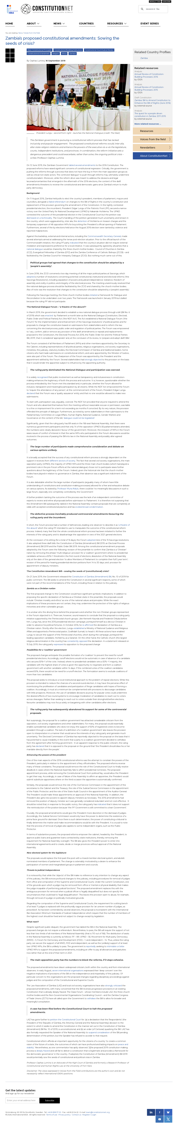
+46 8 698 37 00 (54, 1112)
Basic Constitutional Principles (39, 50)
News (59, 23)
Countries (86, 23)
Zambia (72, 53)
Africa (64, 53)
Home (9, 23)
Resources (117, 23)
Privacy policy (64, 1115)
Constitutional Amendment (38, 53)
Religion (55, 53)
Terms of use (51, 1115)
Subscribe (166, 1)
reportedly (91, 946)
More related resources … (147, 124)
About (33, 23)
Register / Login (89, 1115)
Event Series (150, 23)
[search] (152, 9)
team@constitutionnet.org (98, 1112)
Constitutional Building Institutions (68, 50)
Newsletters (155, 1)
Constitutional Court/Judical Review (99, 50)
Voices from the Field (32, 33)
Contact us (76, 1115)
